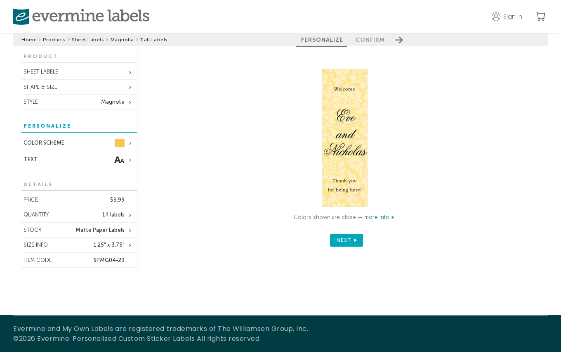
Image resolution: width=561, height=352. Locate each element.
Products (54, 40)
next (344, 240)
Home (29, 40)
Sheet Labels (88, 40)
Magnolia (122, 40)
